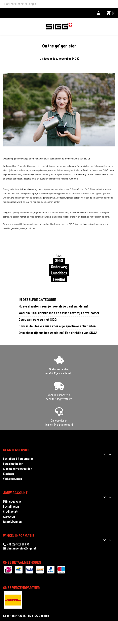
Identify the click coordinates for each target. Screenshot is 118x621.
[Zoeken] (59, 4)
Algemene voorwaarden (17, 468)
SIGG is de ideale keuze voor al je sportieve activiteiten (57, 326)
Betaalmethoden (13, 463)
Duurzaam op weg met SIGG (38, 320)
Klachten (8, 473)
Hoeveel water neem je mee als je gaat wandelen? (53, 306)
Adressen (9, 516)
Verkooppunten (12, 478)
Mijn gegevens (12, 501)
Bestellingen (11, 506)
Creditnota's (10, 511)
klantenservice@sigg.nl (21, 548)
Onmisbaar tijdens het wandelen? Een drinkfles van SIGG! (58, 333)
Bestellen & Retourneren (18, 458)
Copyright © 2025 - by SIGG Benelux (26, 616)
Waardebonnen (12, 521)
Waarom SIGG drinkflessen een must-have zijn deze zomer (59, 313)
